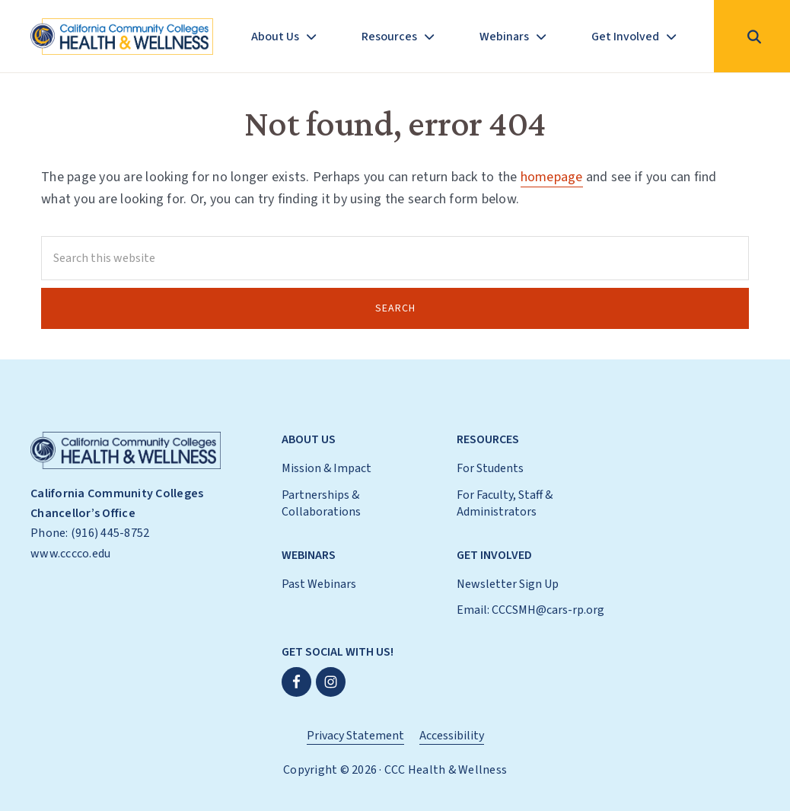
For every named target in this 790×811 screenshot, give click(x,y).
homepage (552, 177)
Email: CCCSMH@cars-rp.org (530, 610)
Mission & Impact (326, 468)
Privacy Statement (355, 735)
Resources (488, 439)
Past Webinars (319, 584)
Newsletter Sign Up (508, 584)
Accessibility (451, 735)
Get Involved (494, 555)
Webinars (309, 555)
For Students (490, 468)
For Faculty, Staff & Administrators (505, 503)
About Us (309, 439)
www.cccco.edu (70, 553)
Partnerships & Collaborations (321, 503)
